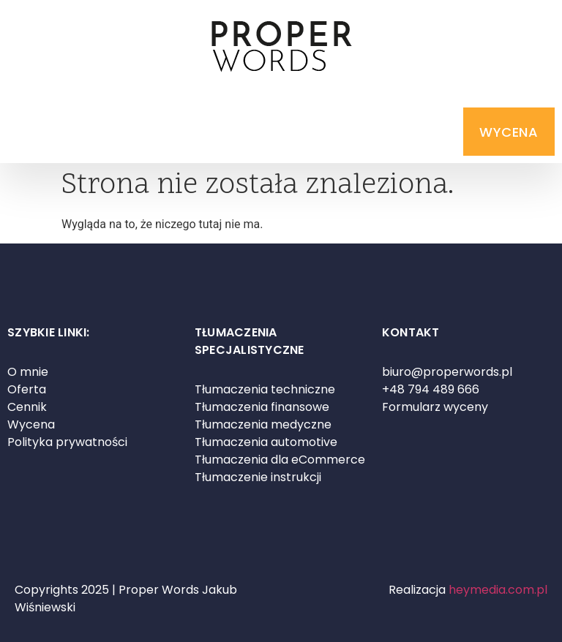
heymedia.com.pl (498, 589)
